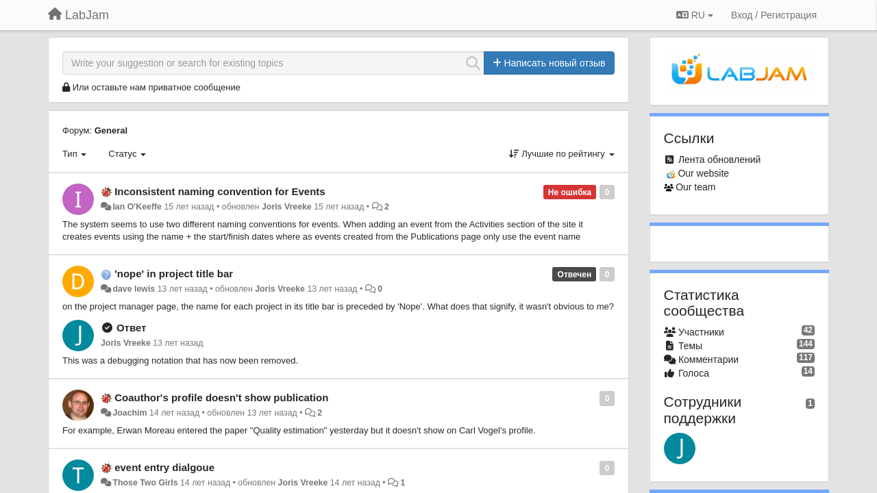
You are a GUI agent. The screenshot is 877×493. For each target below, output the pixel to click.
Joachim (129, 413)
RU (694, 15)
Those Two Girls (144, 483)
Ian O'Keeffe (137, 207)
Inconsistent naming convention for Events (219, 191)
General (111, 130)
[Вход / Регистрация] (774, 15)
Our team (695, 186)
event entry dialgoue (164, 467)
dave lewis (133, 289)
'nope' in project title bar (173, 273)
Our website (703, 173)
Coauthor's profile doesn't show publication (221, 397)
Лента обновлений (719, 159)
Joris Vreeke (287, 207)
